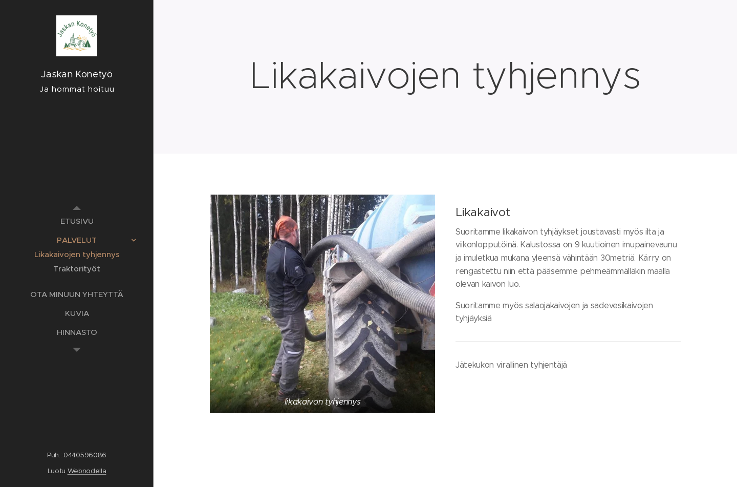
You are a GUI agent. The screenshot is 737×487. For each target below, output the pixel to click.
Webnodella (87, 471)
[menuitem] (76, 221)
